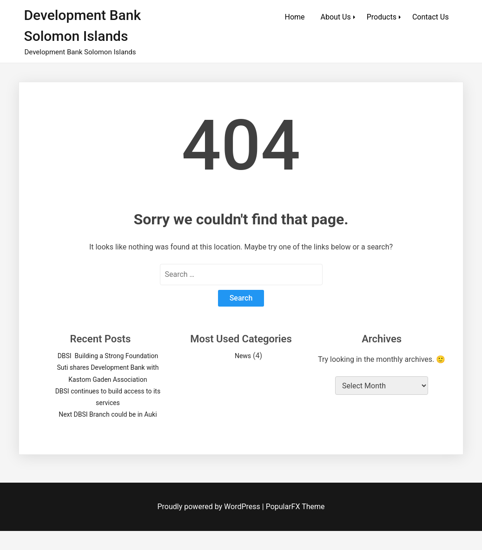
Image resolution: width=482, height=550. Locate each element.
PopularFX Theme (295, 506)
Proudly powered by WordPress (210, 506)
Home (295, 17)
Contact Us (430, 17)
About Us (336, 17)
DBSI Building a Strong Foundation (108, 356)
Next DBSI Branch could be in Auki (108, 414)
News (243, 356)
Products (381, 17)
